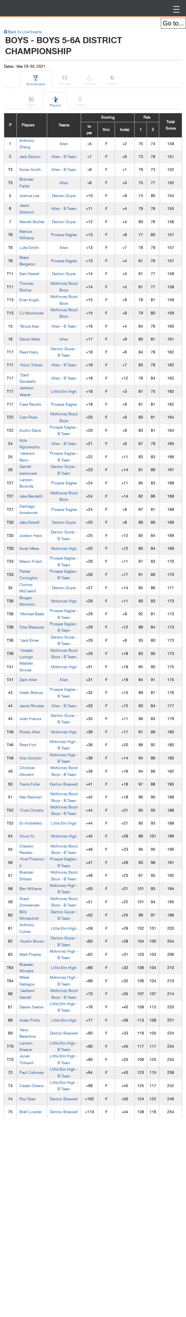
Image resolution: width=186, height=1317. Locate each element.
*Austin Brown (31, 941)
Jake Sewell (29, 522)
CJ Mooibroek (31, 313)
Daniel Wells (29, 339)
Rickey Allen (29, 732)
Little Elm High (64, 391)
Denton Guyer (64, 195)
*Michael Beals (31, 614)
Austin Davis (30, 430)
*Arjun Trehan (31, 365)
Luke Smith (29, 247)
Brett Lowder (30, 1112)
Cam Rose (28, 417)
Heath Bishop (31, 692)
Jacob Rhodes (31, 706)
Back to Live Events (23, 32)
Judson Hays (30, 535)
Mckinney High (64, 548)
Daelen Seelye (31, 1007)
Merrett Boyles (31, 222)
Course (90, 79)
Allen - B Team (63, 156)
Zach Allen (28, 680)
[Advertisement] (52, 1218)
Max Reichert (30, 797)
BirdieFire (47, 8)
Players (55, 101)
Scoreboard (36, 79)
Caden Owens (31, 1086)
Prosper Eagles (64, 235)
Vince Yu (26, 836)
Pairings (65, 79)
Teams (31, 100)
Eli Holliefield (30, 823)
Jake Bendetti (31, 496)
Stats (112, 79)
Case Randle (30, 404)
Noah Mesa (29, 548)
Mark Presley (30, 954)
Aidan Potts (29, 1020)
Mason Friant (30, 561)
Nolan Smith (30, 169)
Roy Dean (27, 1099)
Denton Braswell (64, 784)
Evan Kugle (29, 300)
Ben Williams (30, 888)
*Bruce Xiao (29, 326)
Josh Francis (30, 719)
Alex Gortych (30, 758)
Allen (63, 144)
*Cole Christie (31, 810)
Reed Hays (28, 352)
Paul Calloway (31, 1072)
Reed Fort (27, 745)
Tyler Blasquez (31, 627)
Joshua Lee (29, 195)
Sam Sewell (29, 274)
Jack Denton (30, 156)
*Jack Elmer (29, 640)
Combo (81, 100)
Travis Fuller (29, 784)
